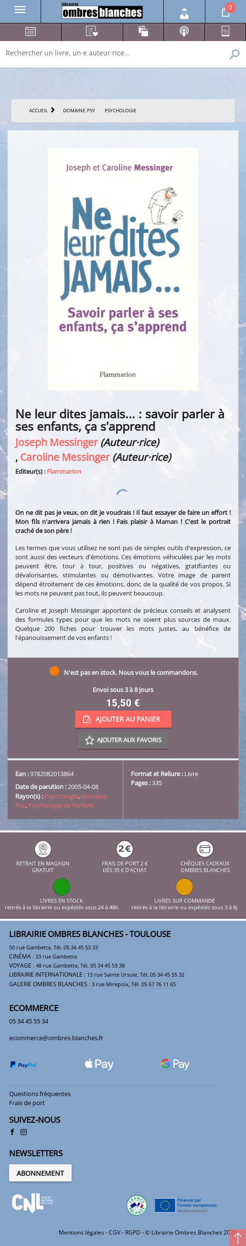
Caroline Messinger (65, 457)
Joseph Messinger (56, 442)
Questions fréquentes (40, 1093)
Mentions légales (81, 1232)
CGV (114, 1232)
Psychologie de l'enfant (61, 805)
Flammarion (64, 471)
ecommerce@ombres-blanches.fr (56, 1037)
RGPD (132, 1232)
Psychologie (61, 796)
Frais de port (27, 1102)
